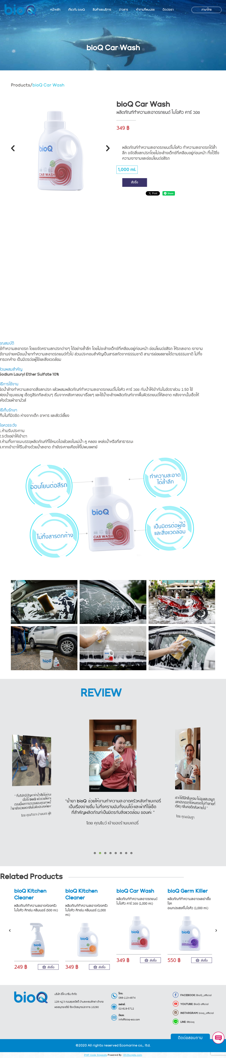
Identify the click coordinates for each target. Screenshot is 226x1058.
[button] (13, 148)
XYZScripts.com (132, 1055)
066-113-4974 (127, 998)
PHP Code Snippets (95, 1055)
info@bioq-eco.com (129, 1020)
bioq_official (193, 1013)
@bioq (183, 1022)
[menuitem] (55, 10)
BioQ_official (192, 995)
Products (20, 85)
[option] (60, 145)
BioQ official (190, 1004)
